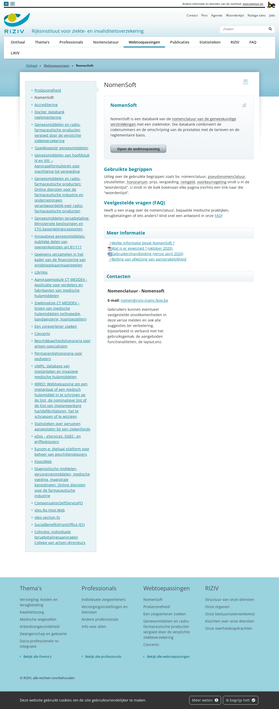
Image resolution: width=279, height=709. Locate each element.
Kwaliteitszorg (32, 612)
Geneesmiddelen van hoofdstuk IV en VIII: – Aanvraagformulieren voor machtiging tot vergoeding (61, 163)
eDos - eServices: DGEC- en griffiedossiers (57, 439)
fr (12, 4)
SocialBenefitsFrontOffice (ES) (59, 524)
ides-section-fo (47, 517)
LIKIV (15, 52)
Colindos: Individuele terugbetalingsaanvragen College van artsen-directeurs (59, 537)
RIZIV (235, 42)
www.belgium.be (253, 3)
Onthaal (18, 42)
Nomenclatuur (106, 42)
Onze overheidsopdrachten (228, 628)
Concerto (42, 333)
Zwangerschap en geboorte (43, 633)
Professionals (71, 42)
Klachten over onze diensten (229, 621)
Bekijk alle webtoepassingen (168, 656)
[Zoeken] (243, 29)
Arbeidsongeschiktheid (39, 626)
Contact (192, 15)
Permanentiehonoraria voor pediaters (58, 356)
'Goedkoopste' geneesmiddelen (61, 147)
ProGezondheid (47, 90)
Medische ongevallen (38, 619)
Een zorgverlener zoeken (55, 326)
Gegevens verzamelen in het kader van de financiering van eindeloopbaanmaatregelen (60, 259)
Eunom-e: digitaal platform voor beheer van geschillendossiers (61, 451)
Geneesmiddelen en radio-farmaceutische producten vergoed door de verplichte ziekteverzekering (57, 132)
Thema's (42, 42)
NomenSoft (44, 97)
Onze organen (217, 606)
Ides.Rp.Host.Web (49, 510)
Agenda (216, 15)
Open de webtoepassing (138, 148)
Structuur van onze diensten (229, 599)
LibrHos (41, 272)
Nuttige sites (257, 15)
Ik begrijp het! (241, 700)
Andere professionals (100, 619)
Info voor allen (94, 626)
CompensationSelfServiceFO (58, 502)
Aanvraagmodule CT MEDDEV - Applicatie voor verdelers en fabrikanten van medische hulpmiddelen (60, 287)
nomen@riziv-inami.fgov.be (144, 300)
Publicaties (179, 42)
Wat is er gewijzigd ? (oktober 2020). (142, 248)
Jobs (272, 15)
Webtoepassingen (147, 42)
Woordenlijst (235, 15)
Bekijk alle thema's (37, 656)
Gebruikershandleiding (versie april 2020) (147, 253)
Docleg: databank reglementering (49, 114)
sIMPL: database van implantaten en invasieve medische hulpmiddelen (56, 371)
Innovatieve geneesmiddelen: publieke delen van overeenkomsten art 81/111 (59, 241)
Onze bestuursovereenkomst (230, 613)
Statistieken (210, 42)
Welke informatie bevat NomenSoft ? (143, 242)
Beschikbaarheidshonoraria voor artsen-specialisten (62, 343)
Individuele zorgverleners (104, 599)
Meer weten (205, 700)
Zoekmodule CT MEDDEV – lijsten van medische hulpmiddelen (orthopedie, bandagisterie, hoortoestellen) (60, 311)
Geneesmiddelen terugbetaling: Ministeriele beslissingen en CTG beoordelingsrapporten (61, 223)
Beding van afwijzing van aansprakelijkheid (149, 259)
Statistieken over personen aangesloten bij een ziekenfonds (62, 426)
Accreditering (46, 104)
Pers (204, 15)
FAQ (252, 42)
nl (6, 4)
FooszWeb (43, 461)
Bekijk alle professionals (103, 656)
